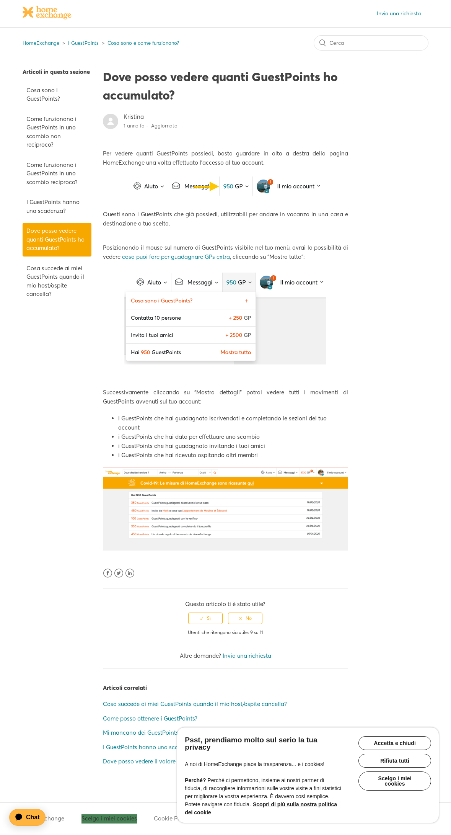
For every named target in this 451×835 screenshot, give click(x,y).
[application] (31, 817)
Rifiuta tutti (394, 761)
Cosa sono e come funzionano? (143, 43)
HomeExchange (41, 43)
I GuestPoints (83, 43)
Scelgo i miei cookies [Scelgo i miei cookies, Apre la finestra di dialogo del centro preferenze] (394, 781)
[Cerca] (371, 43)
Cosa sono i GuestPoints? (43, 95)
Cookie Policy (172, 818)
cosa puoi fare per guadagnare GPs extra (176, 256)
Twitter (119, 573)
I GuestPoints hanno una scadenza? (53, 206)
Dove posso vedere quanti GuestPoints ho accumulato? (55, 239)
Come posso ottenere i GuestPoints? (150, 718)
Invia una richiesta (399, 13)
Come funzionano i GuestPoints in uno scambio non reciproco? (51, 132)
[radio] (205, 618)
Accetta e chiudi (395, 743)
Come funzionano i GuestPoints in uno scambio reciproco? (52, 173)
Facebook (107, 573)
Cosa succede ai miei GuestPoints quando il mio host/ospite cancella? (55, 281)
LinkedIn (130, 573)
